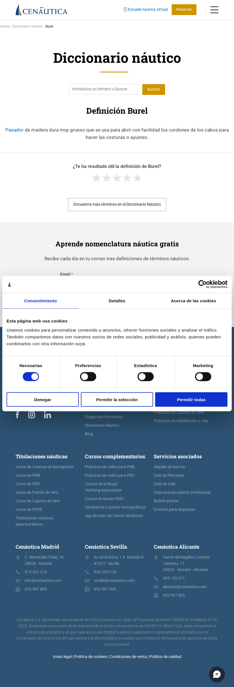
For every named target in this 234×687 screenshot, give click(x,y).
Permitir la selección (117, 399)
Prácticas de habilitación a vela (181, 421)
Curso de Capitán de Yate (38, 501)
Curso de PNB (28, 475)
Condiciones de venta (128, 656)
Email (66, 274)
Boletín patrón (166, 501)
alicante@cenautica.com (185, 586)
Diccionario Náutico (102, 425)
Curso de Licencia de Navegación (45, 467)
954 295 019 (105, 572)
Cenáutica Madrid (37, 546)
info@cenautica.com (43, 580)
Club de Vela (164, 484)
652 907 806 (36, 589)
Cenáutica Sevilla (106, 546)
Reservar (184, 9)
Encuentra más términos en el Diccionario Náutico (117, 204)
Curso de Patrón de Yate (37, 492)
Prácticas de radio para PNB (110, 467)
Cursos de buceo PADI (104, 498)
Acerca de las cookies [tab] (193, 300)
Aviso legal (62, 656)
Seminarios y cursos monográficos (115, 507)
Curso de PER (28, 484)
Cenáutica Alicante (176, 546)
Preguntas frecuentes (104, 417)
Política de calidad (165, 656)
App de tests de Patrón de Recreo (114, 515)
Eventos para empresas (174, 509)
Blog (89, 434)
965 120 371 (174, 578)
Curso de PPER (29, 509)
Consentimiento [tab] (40, 300)
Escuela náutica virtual (145, 9)
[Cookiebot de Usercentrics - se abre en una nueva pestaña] (202, 284)
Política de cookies (90, 656)
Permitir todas (191, 399)
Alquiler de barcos (169, 467)
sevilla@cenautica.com (114, 580)
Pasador (14, 129)
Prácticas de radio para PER (109, 475)
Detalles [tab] (117, 300)
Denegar (42, 399)
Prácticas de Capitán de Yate (179, 412)
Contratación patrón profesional (182, 492)
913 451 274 (36, 572)
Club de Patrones (169, 475)
